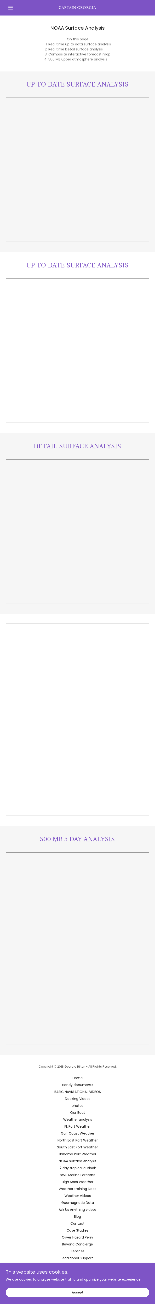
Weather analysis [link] (77, 1119)
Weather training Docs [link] (77, 1188)
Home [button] (78, 1078)
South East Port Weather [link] (77, 1147)
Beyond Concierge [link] (77, 1244)
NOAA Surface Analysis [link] (77, 1161)
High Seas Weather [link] (77, 1181)
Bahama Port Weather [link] (77, 1154)
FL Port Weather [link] (77, 1126)
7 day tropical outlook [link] (77, 1168)
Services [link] (78, 1251)
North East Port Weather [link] (77, 1140)
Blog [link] (77, 1216)
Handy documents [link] (77, 1084)
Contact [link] (77, 1223)
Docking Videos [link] (77, 1098)
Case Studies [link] (77, 1230)
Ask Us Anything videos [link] (78, 1209)
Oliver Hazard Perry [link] (77, 1237)
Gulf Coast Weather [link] (77, 1133)
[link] (77, 7)
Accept (77, 1292)
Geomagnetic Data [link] (77, 1202)
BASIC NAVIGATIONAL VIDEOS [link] (77, 1091)
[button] (16, 7)
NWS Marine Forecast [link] (77, 1175)
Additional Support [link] (77, 1258)
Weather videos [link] (77, 1195)
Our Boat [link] (77, 1112)
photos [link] (77, 1105)
